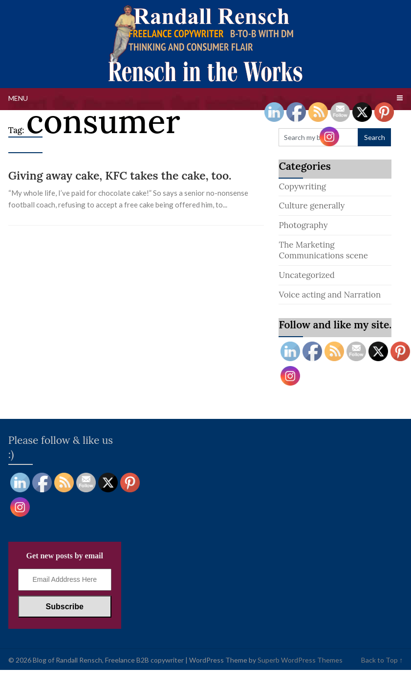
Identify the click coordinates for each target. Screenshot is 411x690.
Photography (303, 225)
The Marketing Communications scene (323, 250)
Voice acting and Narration (330, 294)
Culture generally (312, 205)
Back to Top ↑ (382, 660)
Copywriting (302, 186)
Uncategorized (306, 275)
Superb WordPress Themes (300, 660)
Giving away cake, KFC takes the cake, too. (120, 175)
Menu (18, 98)
